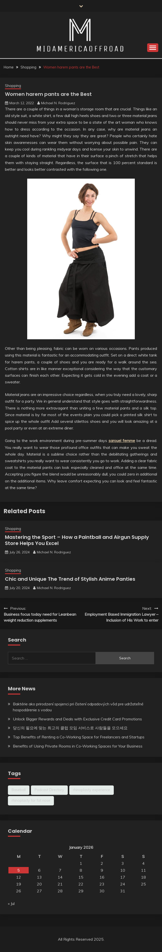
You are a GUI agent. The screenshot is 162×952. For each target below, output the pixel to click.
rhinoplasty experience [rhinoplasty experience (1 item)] (91, 790)
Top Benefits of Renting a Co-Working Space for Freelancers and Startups (78, 736)
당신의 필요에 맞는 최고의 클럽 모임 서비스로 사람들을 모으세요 (70, 727)
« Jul (11, 903)
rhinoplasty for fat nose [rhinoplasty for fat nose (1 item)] (31, 800)
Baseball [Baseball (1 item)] (19, 790)
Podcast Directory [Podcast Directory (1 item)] (49, 790)
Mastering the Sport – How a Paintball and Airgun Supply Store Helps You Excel (77, 540)
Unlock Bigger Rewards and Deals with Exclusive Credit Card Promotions (77, 718)
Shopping (13, 85)
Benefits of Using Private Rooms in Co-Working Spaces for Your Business (77, 746)
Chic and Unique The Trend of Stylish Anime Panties (70, 579)
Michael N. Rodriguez (58, 103)
